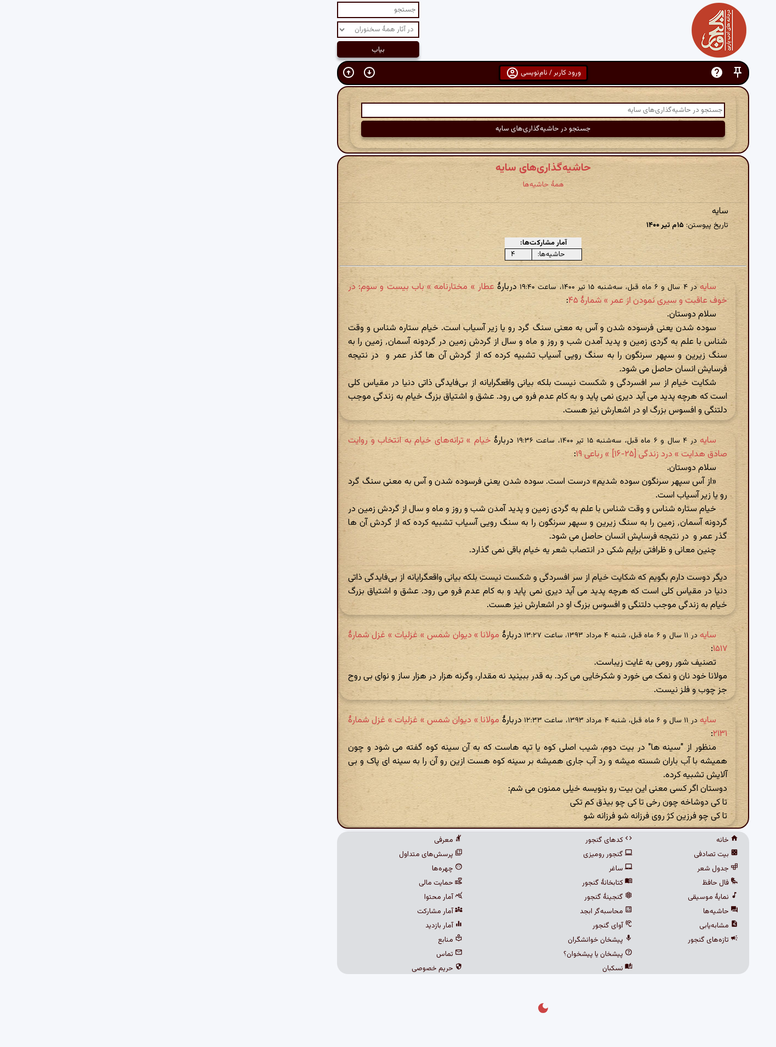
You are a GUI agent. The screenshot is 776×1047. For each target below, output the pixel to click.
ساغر (465, 868)
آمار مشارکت (284, 911)
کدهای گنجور (453, 840)
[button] (582, 72)
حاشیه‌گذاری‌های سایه (388, 168)
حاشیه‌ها (565, 911)
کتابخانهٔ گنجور (452, 883)
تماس (294, 954)
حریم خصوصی (281, 968)
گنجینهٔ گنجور (453, 897)
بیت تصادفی (561, 854)
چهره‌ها (292, 868)
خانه (572, 840)
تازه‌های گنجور (558, 940)
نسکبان (462, 968)
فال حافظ (565, 883)
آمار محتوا (288, 897)
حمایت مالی (285, 883)
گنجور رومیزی (452, 854)
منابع (295, 940)
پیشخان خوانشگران (445, 940)
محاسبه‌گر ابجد (451, 911)
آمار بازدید (288, 925)
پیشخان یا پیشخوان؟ (442, 954)
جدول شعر (562, 868)
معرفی (293, 840)
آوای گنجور (457, 925)
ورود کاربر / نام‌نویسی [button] (388, 73)
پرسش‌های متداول (275, 854)
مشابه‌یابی (563, 925)
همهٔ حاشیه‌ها (388, 184)
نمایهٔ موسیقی (558, 897)
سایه (553, 287)
